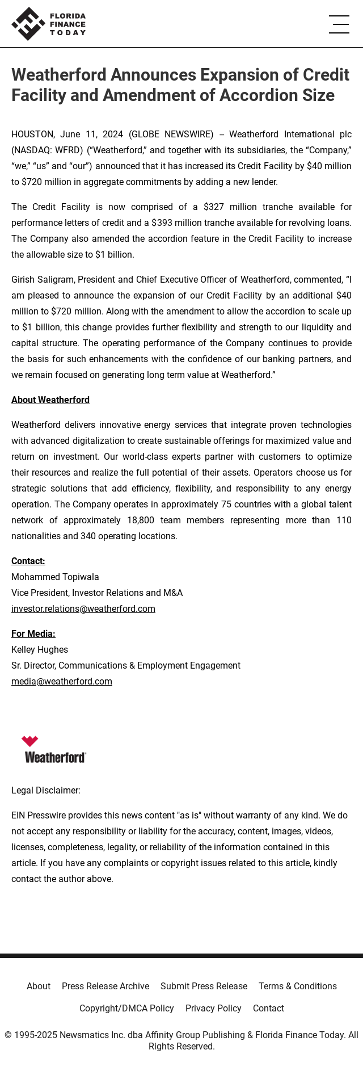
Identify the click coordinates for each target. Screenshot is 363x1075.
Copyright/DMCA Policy (126, 1008)
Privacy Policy (213, 1008)
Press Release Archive (105, 986)
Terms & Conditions (298, 986)
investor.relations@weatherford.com (83, 608)
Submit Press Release (204, 986)
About (38, 986)
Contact (268, 1008)
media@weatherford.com (61, 681)
